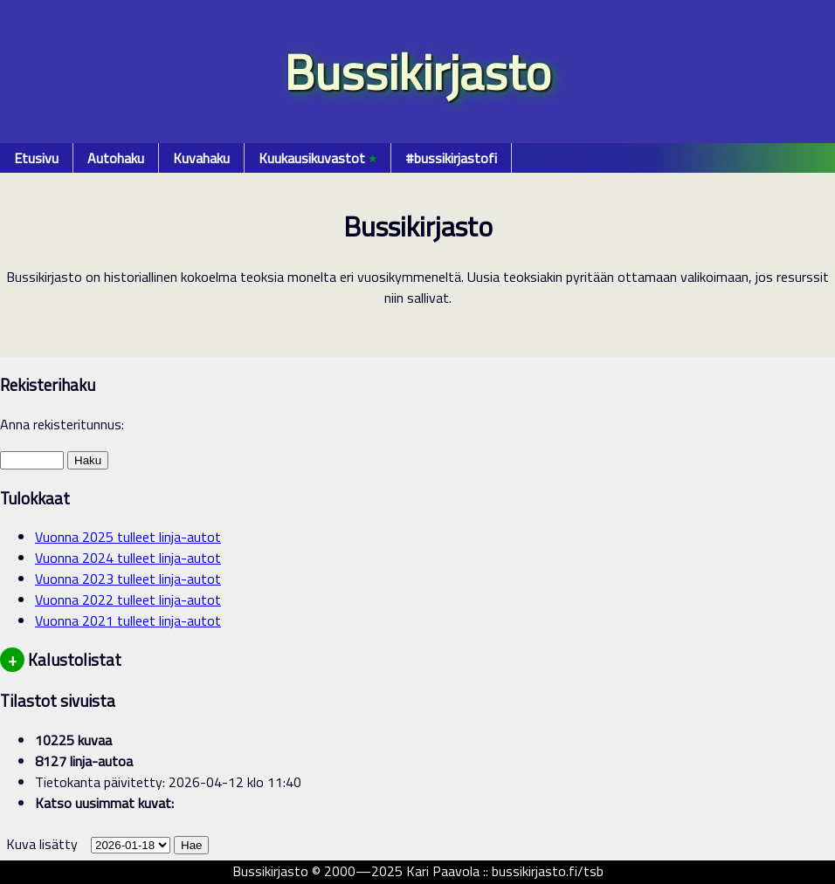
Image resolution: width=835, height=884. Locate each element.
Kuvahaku (201, 157)
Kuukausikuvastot (317, 157)
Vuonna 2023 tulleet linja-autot (128, 578)
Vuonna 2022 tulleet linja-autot (128, 599)
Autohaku (115, 157)
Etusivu (36, 157)
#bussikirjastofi (451, 157)
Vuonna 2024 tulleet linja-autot (128, 557)
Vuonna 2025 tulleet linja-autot (128, 536)
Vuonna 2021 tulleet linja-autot (128, 620)
